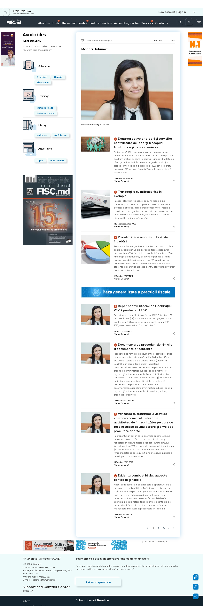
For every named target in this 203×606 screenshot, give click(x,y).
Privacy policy (30, 584)
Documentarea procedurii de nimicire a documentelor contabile (139, 329)
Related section (103, 15)
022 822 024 (20, 3)
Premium (40, 74)
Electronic (41, 79)
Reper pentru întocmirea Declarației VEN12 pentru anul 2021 (141, 292)
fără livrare (57, 130)
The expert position (83, 14)
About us (59, 15)
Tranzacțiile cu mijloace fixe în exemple (139, 187)
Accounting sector (122, 15)
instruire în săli (43, 104)
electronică (53, 154)
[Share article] (174, 176)
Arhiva (26, 571)
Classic (54, 74)
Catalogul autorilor (44, 23)
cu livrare (41, 130)
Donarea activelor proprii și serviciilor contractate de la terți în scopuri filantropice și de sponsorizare (143, 140)
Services (139, 14)
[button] (194, 577)
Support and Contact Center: (43, 558)
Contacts (149, 15)
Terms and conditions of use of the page (43, 579)
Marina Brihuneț (64, 23)
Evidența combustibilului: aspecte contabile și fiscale (143, 451)
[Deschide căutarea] (185, 14)
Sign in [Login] (182, 4)
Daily (69, 14)
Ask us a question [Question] (94, 553)
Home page (28, 23)
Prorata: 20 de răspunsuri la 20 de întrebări (141, 227)
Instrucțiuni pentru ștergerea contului (42, 588)
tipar (39, 154)
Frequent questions (33, 575)
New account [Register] (170, 4)
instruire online (43, 109)
